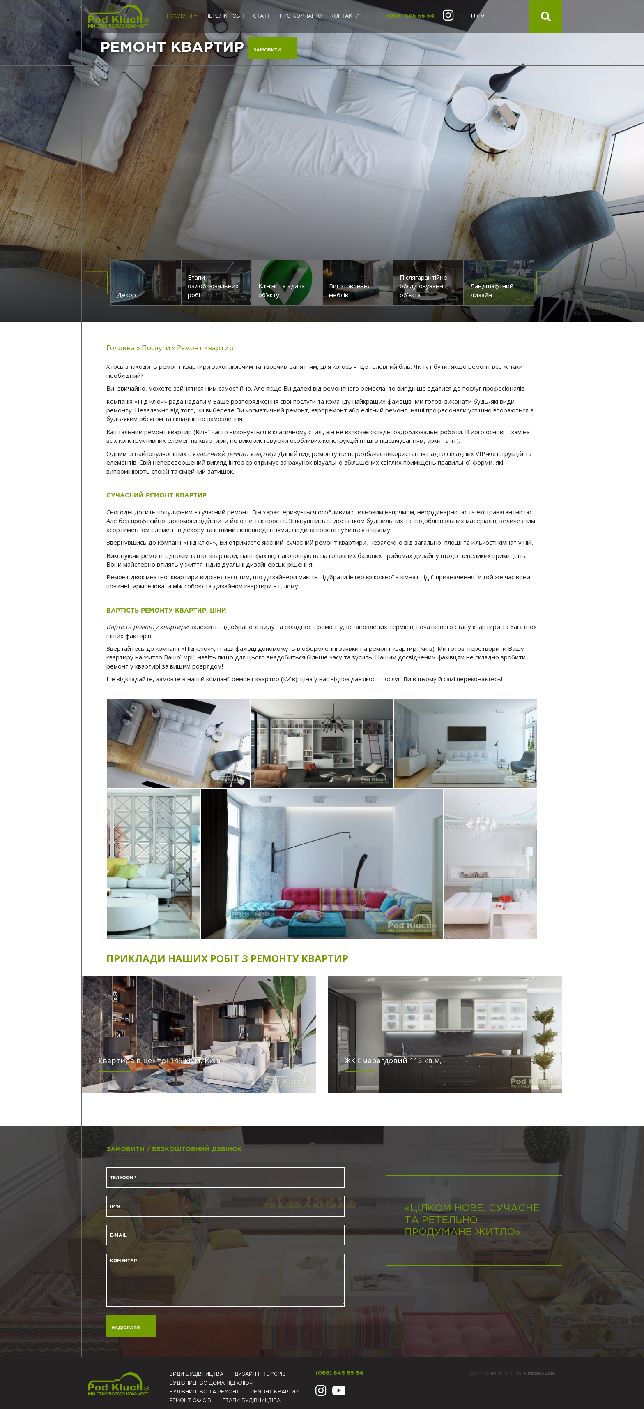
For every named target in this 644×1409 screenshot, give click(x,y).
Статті (262, 16)
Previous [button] (96, 283)
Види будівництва (196, 1374)
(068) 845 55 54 (410, 16)
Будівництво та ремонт (204, 1392)
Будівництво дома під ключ (211, 1383)
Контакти (344, 16)
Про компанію (301, 16)
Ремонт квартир (275, 1392)
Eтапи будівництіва (251, 1400)
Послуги (182, 16)
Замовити (267, 50)
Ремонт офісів (190, 1400)
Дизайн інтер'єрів (260, 1374)
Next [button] (547, 283)
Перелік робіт (225, 16)
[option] (322, 161)
